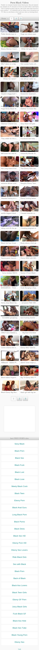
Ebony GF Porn (19, 599)
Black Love (19, 479)
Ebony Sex (19, 642)
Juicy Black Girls (19, 607)
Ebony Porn (19, 500)
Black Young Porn (19, 635)
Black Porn (19, 451)
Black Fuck (19, 465)
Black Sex (19, 458)
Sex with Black (19, 564)
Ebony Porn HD (19, 543)
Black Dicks (19, 529)
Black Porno (19, 522)
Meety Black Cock (20, 486)
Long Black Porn (19, 515)
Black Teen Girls (19, 592)
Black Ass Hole (19, 621)
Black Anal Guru (19, 507)
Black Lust (19, 472)
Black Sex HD (19, 536)
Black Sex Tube (19, 628)
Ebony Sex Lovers (19, 550)
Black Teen (19, 493)
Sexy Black (19, 444)
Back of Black (19, 578)
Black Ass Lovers (19, 585)
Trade (19, 649)
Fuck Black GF (19, 614)
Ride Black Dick (19, 557)
